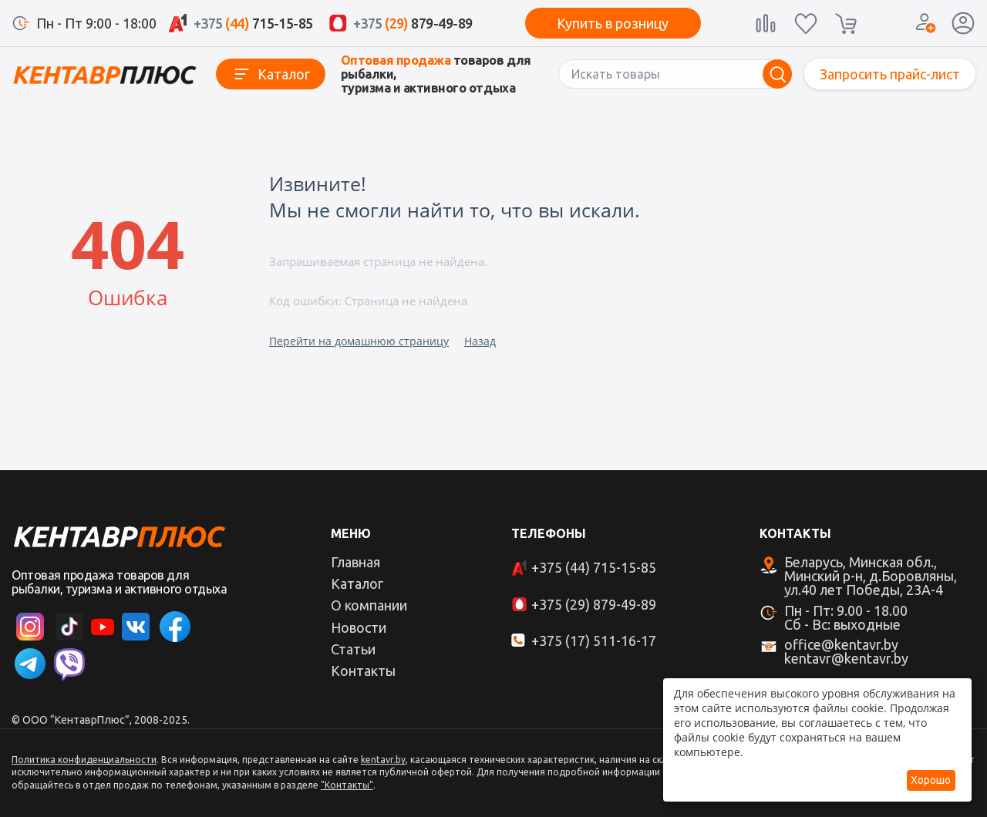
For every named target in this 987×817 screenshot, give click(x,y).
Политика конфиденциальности (84, 760)
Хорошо (931, 780)
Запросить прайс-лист (890, 74)
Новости (358, 627)
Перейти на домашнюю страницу (359, 341)
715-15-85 (253, 23)
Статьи (353, 649)
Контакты (363, 670)
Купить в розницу (613, 23)
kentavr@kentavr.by (846, 658)
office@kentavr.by (841, 644)
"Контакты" (347, 785)
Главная (355, 562)
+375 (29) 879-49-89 (593, 604)
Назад (480, 341)
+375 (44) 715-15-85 (593, 567)
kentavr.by (383, 760)
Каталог (284, 74)
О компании (369, 605)
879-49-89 (413, 23)
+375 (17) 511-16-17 (593, 640)
